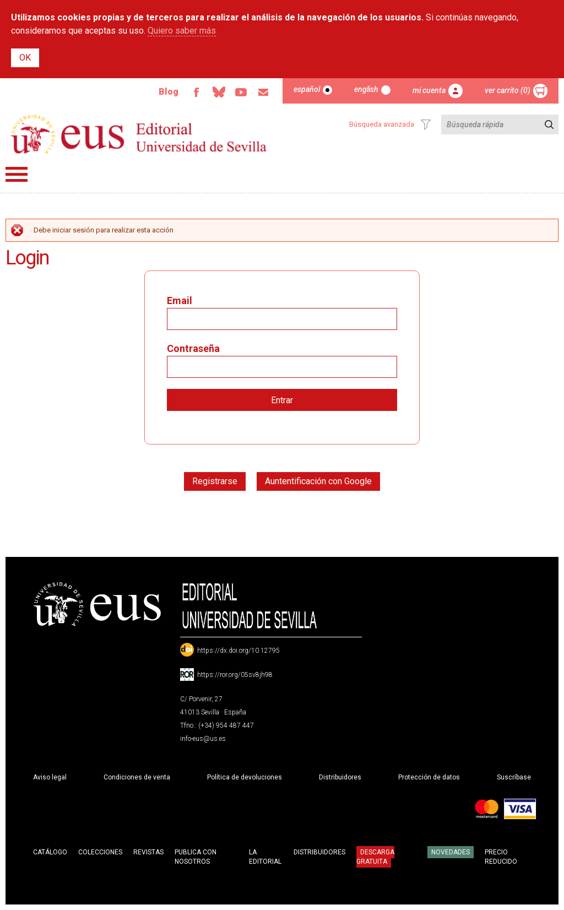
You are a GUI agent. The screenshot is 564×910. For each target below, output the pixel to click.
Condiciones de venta (137, 777)
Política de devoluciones (244, 777)
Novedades (450, 852)
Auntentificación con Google (318, 481)
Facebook (193, 92)
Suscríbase (514, 777)
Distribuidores (340, 777)
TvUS (239, 92)
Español (307, 89)
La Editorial (265, 856)
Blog (165, 92)
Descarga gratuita (375, 856)
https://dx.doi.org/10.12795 (238, 650)
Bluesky (216, 92)
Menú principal (17, 174)
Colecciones (100, 852)
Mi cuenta (429, 90)
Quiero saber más (182, 30)
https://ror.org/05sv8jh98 (235, 675)
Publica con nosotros (195, 856)
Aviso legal (50, 777)
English (366, 89)
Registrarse (214, 481)
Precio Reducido (501, 856)
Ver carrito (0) (507, 90)
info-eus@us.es (203, 739)
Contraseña (193, 348)
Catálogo (50, 852)
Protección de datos (429, 777)
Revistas (148, 852)
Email (263, 92)
